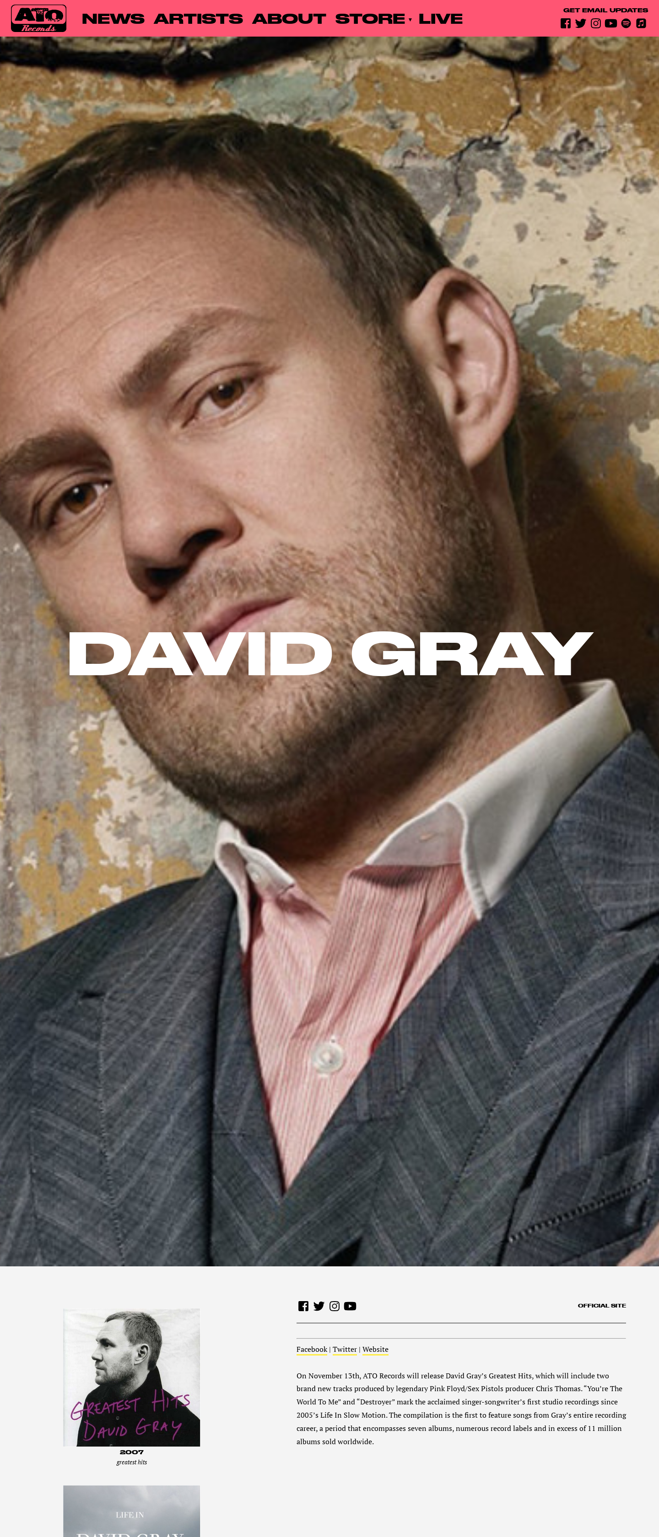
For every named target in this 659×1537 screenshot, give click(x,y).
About (289, 18)
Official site (602, 1305)
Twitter (345, 1349)
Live (441, 18)
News (113, 18)
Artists (198, 18)
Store (370, 18)
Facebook (312, 1349)
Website (375, 1349)
